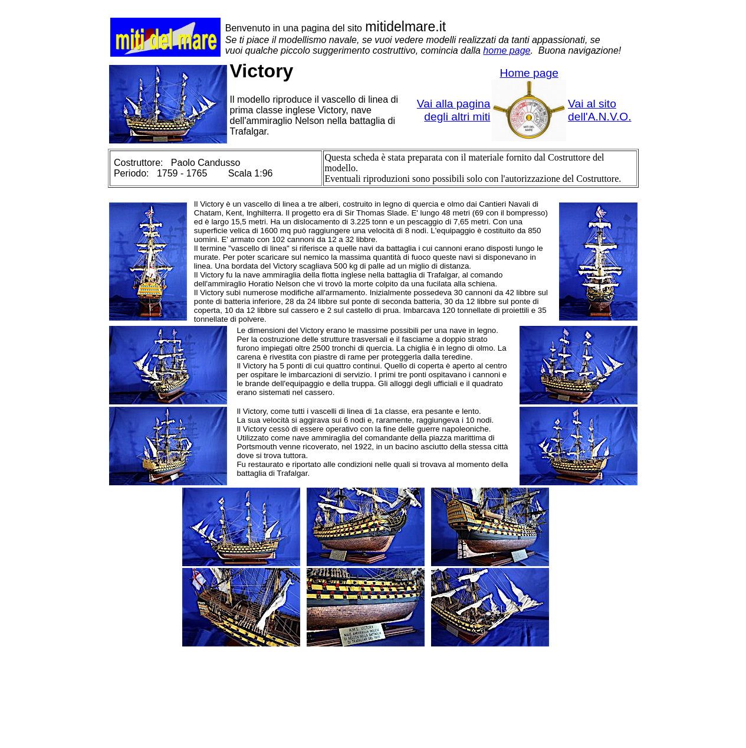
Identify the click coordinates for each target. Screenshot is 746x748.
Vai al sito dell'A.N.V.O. (599, 110)
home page (506, 50)
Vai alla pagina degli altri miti (453, 110)
